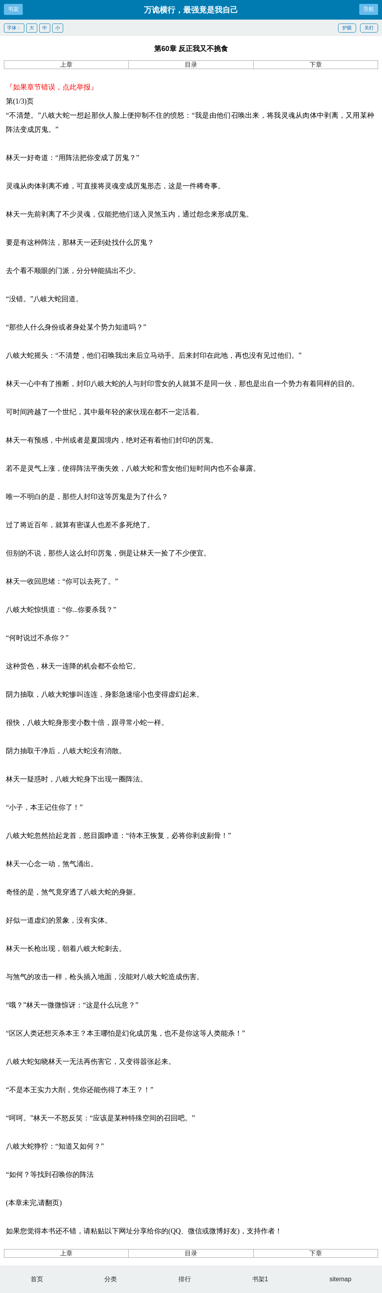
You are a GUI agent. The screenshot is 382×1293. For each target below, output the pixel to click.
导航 (368, 9)
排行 (184, 1279)
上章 (66, 64)
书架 (13, 9)
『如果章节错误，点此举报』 (52, 87)
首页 (37, 1279)
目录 (191, 64)
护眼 (347, 28)
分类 (110, 1279)
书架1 (260, 1279)
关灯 (369, 28)
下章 (315, 64)
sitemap (340, 1279)
